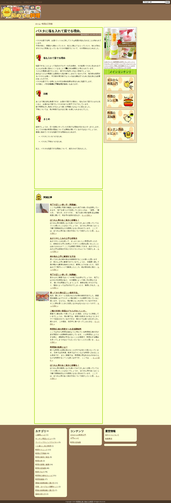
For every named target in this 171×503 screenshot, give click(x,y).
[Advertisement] (52, 169)
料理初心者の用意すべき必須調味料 (65, 329)
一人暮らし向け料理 (43, 446)
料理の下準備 (40, 453)
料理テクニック (41, 450)
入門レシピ (74, 438)
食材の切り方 (40, 494)
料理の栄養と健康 (42, 464)
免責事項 (108, 439)
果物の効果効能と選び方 (45, 483)
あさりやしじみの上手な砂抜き (63, 238)
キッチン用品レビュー (115, 131)
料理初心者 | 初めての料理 (84, 501)
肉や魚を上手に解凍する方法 (62, 256)
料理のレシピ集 (112, 98)
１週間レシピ (40, 435)
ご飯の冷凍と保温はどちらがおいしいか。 (68, 311)
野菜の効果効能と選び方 (45, 490)
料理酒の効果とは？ (59, 347)
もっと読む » (87, 215)
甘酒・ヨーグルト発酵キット (46, 487)
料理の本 (38, 461)
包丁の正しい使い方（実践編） (63, 205)
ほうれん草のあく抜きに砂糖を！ (64, 220)
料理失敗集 (39, 479)
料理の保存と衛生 (42, 457)
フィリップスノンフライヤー (46, 442)
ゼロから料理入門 (112, 81)
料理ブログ (39, 472)
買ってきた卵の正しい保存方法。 (64, 293)
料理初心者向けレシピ (44, 475)
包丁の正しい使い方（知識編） (63, 275)
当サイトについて (112, 435)
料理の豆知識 (111, 114)
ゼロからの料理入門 (78, 435)
